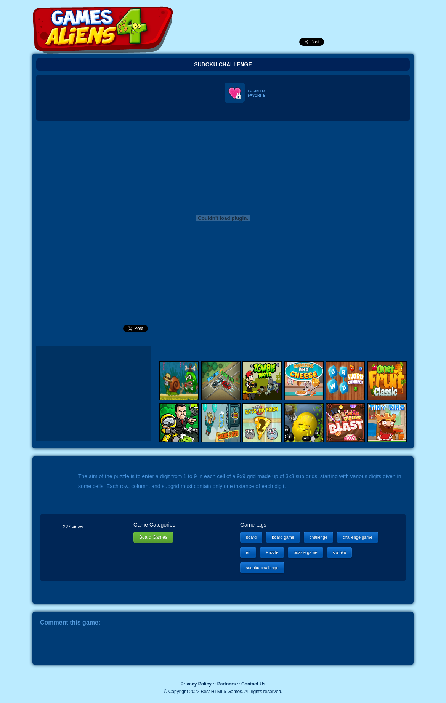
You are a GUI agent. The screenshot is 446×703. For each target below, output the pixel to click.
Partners (226, 684)
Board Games (153, 537)
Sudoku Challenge (223, 64)
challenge (318, 537)
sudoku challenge (262, 567)
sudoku (339, 552)
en (248, 552)
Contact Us (253, 684)
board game (283, 537)
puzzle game (305, 552)
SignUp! (336, 13)
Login (315, 13)
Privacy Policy (196, 684)
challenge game (357, 537)
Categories (380, 12)
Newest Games (274, 13)
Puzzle (272, 552)
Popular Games (295, 13)
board (251, 537)
